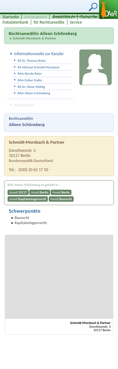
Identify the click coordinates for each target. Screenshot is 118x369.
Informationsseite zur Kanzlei (38, 53)
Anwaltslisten (63, 17)
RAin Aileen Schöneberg (34, 93)
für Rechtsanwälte (49, 22)
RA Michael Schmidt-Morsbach (38, 67)
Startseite (11, 17)
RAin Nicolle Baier (30, 74)
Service (76, 22)
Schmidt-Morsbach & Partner (34, 38)
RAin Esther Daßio (30, 80)
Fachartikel (89, 17)
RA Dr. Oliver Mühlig (31, 87)
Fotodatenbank (15, 22)
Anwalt (18, 192)
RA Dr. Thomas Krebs (32, 61)
